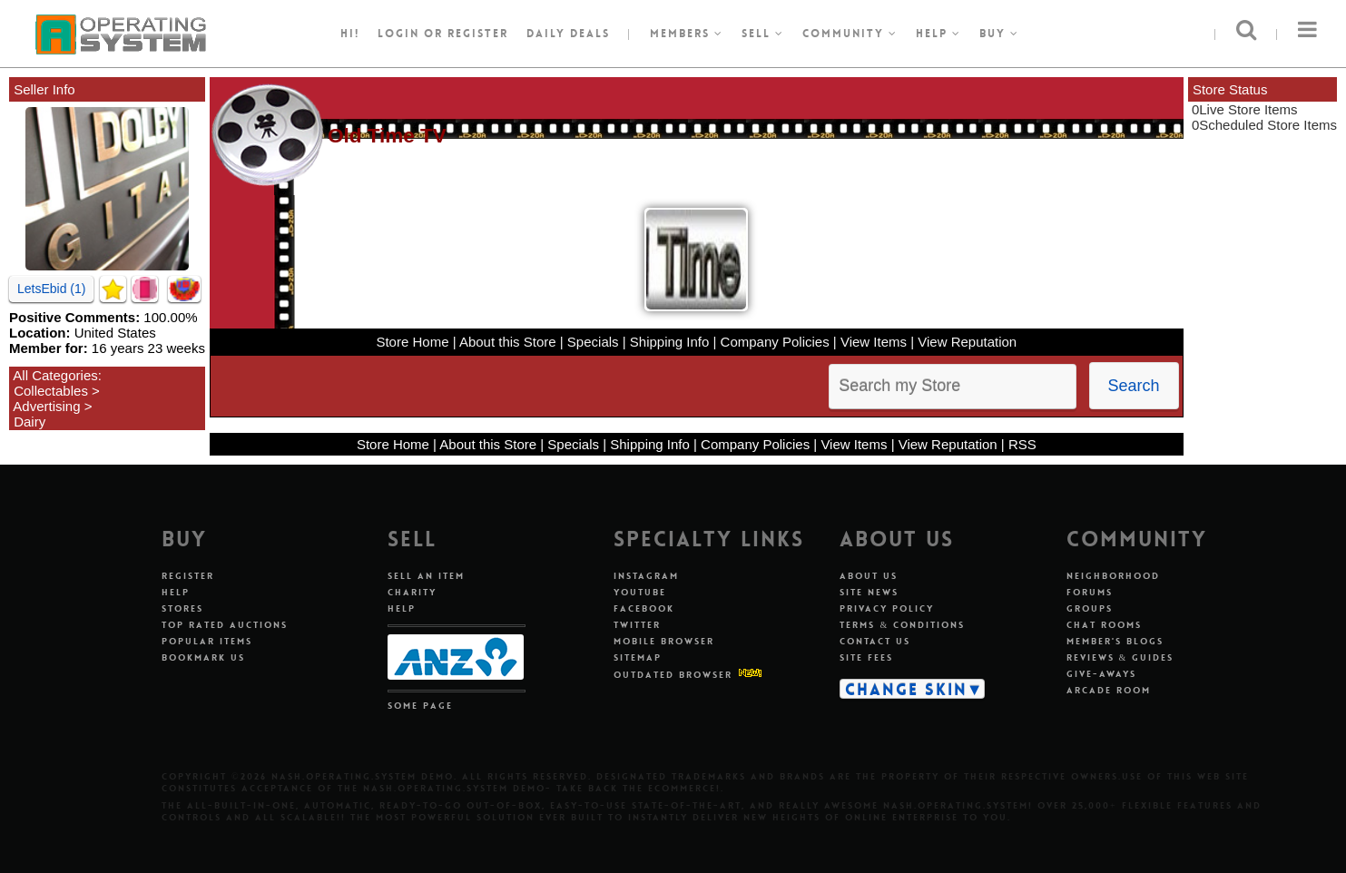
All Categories (55, 375)
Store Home (412, 341)
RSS (1022, 444)
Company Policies (775, 341)
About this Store (507, 341)
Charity (412, 592)
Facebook (644, 608)
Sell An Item (426, 576)
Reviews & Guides (1120, 657)
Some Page (420, 705)
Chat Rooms (1104, 625)
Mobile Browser (664, 641)
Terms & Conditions (902, 625)
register (477, 33)
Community (850, 33)
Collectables (51, 390)
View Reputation (967, 341)
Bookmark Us (203, 657)
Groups (1089, 608)
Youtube (640, 592)
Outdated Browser (673, 675)
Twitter (637, 625)
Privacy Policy (887, 608)
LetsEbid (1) (51, 288)
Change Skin (906, 689)
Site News (869, 592)
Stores (182, 608)
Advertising (46, 406)
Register (188, 576)
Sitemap (638, 657)
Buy (999, 33)
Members (686, 33)
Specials (593, 341)
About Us (869, 576)
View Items (873, 341)
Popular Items (207, 641)
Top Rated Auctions (225, 625)
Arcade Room (1108, 690)
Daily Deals (568, 33)
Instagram (646, 576)
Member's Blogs (1115, 641)
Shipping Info (670, 341)
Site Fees (866, 657)
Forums (1089, 592)
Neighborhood (1113, 576)
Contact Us (875, 641)
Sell (763, 33)
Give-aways (1101, 674)
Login (398, 33)
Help (938, 33)
